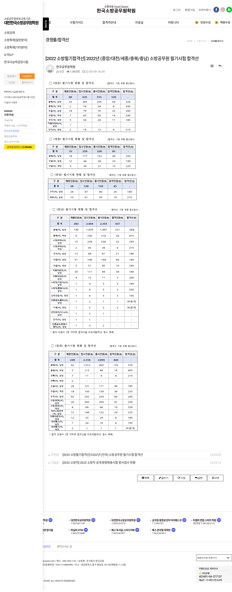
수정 (181, 477)
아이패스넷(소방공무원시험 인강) (19, 97)
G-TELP (8, 55)
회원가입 (190, 9)
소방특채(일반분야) (15, 40)
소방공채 (9, 33)
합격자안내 (109, 22)
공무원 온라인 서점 (19, 147)
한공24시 (11, 76)
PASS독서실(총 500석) (14, 91)
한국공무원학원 (11, 131)
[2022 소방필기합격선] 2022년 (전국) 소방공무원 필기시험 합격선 (102, 455)
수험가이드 (77, 22)
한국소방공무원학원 (116, 8)
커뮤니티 (173, 22)
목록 (145, 477)
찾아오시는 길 (64, 546)
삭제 (215, 477)
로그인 (177, 9)
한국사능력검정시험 (16, 62)
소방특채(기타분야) (15, 47)
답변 (198, 477)
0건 (60, 71)
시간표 (11, 82)
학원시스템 (44, 22)
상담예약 (27, 76)
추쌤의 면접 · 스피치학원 (15, 125)
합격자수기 (27, 82)
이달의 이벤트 (10, 102)
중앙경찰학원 (10, 136)
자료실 (139, 22)
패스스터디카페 (11, 141)
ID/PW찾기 (205, 9)
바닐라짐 (8, 120)
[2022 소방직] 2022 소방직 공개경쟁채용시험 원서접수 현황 (99, 462)
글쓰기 (163, 477)
